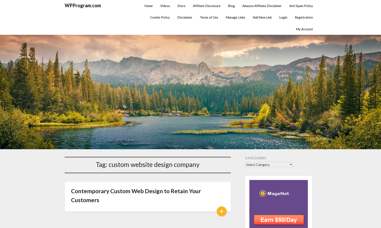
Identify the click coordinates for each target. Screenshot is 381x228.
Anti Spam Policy (301, 6)
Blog (231, 6)
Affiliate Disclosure (207, 6)
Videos (165, 6)
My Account (304, 29)
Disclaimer (184, 17)
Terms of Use (209, 17)
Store (181, 6)
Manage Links (235, 17)
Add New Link (262, 17)
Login (283, 17)
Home (148, 6)
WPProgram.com (83, 5)
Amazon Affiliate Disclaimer (262, 6)
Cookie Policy (160, 17)
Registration (304, 17)
